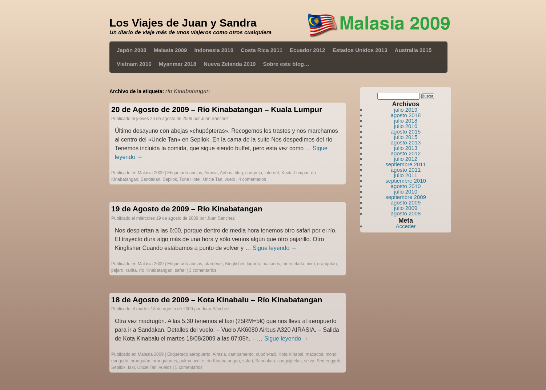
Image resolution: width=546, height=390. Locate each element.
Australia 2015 (413, 50)
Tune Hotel (189, 179)
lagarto (253, 263)
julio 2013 (405, 148)
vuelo (230, 179)
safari (180, 270)
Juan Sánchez (215, 118)
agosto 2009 (406, 202)
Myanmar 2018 (177, 64)
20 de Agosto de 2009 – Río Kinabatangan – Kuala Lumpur (216, 109)
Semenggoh (328, 360)
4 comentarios (252, 179)
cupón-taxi (266, 354)
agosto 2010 (406, 186)
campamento (240, 354)
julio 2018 (405, 121)
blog (238, 172)
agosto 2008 (406, 213)
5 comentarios (188, 367)
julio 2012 (405, 159)
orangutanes (165, 360)
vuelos (165, 367)
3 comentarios (202, 270)
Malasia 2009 (170, 50)
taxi (131, 367)
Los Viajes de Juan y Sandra (183, 23)
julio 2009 (405, 208)
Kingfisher (234, 263)
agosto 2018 (406, 115)
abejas (195, 172)
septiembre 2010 (405, 181)
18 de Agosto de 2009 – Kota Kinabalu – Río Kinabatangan (216, 299)
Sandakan (150, 179)
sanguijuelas (289, 360)
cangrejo (253, 172)
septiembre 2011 (405, 164)
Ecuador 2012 (307, 50)
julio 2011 (405, 175)
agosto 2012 (406, 153)
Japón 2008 (131, 50)
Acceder (405, 226)
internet (272, 172)
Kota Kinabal (290, 354)
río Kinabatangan (155, 270)
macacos (271, 263)
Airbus (226, 172)
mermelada (293, 263)
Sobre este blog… (286, 64)
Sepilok (169, 179)
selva (309, 360)
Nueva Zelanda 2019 (230, 64)
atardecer (214, 263)
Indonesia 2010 (213, 50)
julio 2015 (405, 137)
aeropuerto (199, 354)
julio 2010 (405, 191)
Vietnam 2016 (134, 64)
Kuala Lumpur (294, 172)
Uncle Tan (212, 179)
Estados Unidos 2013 (360, 50)
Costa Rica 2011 (261, 50)
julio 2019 (405, 110)
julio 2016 (405, 126)
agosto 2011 (406, 170)
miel (311, 263)
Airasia (211, 172)
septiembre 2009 (405, 197)
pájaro (117, 270)
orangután (327, 263)
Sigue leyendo (275, 248)
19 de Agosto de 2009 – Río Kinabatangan (186, 208)
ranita (131, 270)
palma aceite (192, 360)
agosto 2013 (406, 142)
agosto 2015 (406, 131)
